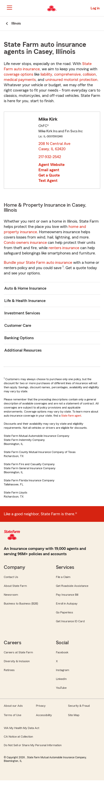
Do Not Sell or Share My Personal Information (32, 745)
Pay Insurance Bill (67, 594)
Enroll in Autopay (66, 603)
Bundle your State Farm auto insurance (38, 263)
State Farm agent (71, 415)
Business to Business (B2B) (21, 603)
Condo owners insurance (25, 243)
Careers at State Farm (18, 652)
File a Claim (63, 576)
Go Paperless (64, 612)
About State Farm (15, 585)
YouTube (61, 687)
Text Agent (47, 181)
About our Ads (13, 705)
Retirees (9, 670)
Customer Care (17, 326)
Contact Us (11, 576)
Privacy (41, 705)
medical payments (20, 80)
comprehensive (67, 74)
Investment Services (22, 313)
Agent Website (51, 165)
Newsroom (11, 594)
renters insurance (64, 248)
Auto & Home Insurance (25, 288)
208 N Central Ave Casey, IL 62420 (54, 146)
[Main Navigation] (9, 7)
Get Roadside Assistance (72, 585)
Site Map (73, 715)
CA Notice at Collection (18, 736)
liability (46, 74)
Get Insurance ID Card (70, 621)
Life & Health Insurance (25, 301)
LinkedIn (61, 678)
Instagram (62, 670)
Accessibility (44, 715)
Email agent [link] (48, 170)
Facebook (62, 652)
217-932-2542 (49, 157)
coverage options (18, 74)
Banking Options (19, 338)
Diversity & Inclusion (17, 661)
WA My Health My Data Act (21, 727)
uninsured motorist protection (71, 80)
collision (89, 74)
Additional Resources (22, 350)
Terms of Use (12, 715)
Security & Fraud (79, 705)
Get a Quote (49, 175)
